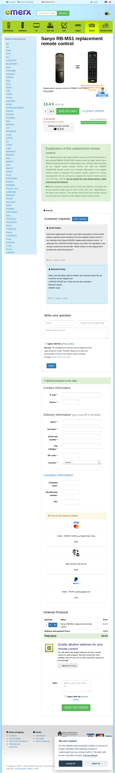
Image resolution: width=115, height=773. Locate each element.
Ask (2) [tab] (48, 210)
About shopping (42, 741)
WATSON (10, 242)
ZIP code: (53, 455)
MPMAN (9, 161)
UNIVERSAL (11, 236)
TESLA (9, 226)
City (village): (53, 447)
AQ (7, 57)
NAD (8, 165)
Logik (8, 148)
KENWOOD (11, 131)
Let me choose (90, 755)
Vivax (8, 239)
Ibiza (8, 121)
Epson (9, 87)
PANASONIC (12, 178)
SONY (9, 205)
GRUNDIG (10, 101)
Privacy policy (15, 738)
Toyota (9, 232)
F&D (8, 91)
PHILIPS (10, 182)
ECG (8, 84)
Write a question (80, 219)
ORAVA (9, 172)
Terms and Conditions (18, 741)
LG (7, 141)
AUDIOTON (11, 60)
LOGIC (9, 145)
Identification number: (52, 493)
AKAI (8, 54)
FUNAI (9, 94)
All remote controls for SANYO (94, 123)
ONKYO (9, 168)
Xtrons (9, 249)
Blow (8, 67)
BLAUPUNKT (12, 64)
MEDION (10, 155)
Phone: (54, 402)
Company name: (53, 484)
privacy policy (67, 344)
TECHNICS (11, 219)
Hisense (9, 111)
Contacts (13, 736)
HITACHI (10, 114)
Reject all (96, 763)
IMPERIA (10, 124)
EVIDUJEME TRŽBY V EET (27, 769)
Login (94, 2)
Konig (8, 135)
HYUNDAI (10, 118)
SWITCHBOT (12, 212)
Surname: (52, 429)
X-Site (8, 246)
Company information (58, 475)
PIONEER (10, 185)
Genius (9, 97)
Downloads (40, 736)
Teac (8, 215)
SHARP (9, 199)
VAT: (56, 502)
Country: (53, 463)
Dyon (8, 81)
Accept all (70, 763)
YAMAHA (10, 252)
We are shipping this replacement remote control (92, 85)
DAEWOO (10, 74)
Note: (55, 683)
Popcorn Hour (12, 188)
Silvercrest (10, 202)
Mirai (8, 158)
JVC (8, 128)
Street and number (53, 438)
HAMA (9, 104)
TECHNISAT (11, 222)
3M (7, 44)
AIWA (8, 50)
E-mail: (54, 395)
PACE (8, 175)
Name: (54, 422)
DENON (9, 77)
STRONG (10, 209)
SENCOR (10, 195)
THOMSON (11, 229)
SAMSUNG (11, 192)
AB (7, 47)
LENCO (9, 138)
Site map (39, 738)
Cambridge (11, 70)
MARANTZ (11, 151)
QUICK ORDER (93, 111)
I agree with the (59, 344)
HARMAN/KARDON (14, 108)
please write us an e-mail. (61, 357)
